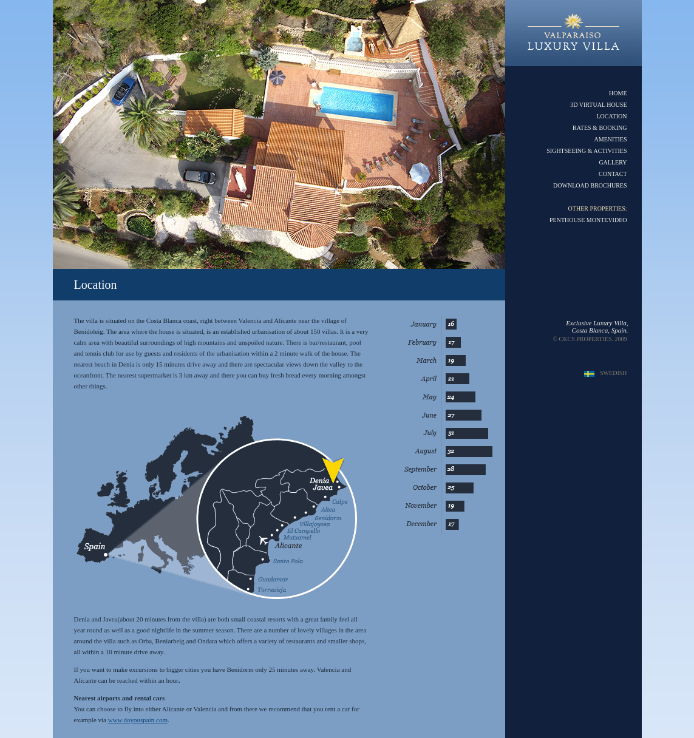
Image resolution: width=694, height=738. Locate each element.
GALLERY (613, 162)
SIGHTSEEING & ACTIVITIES (586, 150)
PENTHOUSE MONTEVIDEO (588, 220)
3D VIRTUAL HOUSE (598, 104)
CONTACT (613, 174)
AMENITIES (610, 139)
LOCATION (612, 116)
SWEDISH (613, 373)
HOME (618, 93)
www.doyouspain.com (138, 719)
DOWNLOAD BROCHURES (590, 185)
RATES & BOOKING (600, 127)
